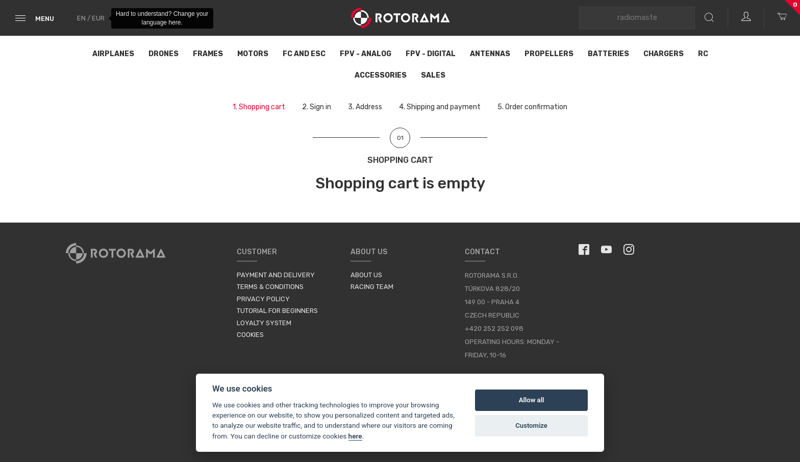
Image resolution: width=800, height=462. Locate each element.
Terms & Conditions (270, 286)
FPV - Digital (431, 54)
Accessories (381, 75)
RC (703, 54)
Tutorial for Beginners (277, 310)
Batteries (608, 54)
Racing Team (372, 286)
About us (366, 275)
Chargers (663, 54)
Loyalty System (264, 323)
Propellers (548, 54)
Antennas (490, 54)
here (355, 436)
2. (316, 107)
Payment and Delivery (276, 275)
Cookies (250, 334)
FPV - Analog (365, 54)
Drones (163, 54)
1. (259, 107)
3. (365, 107)
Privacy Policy (263, 299)
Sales (433, 75)
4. (440, 107)
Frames (208, 54)
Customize (531, 425)
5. (532, 107)
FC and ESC (304, 54)
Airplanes (113, 54)
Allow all (531, 400)
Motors (252, 54)
